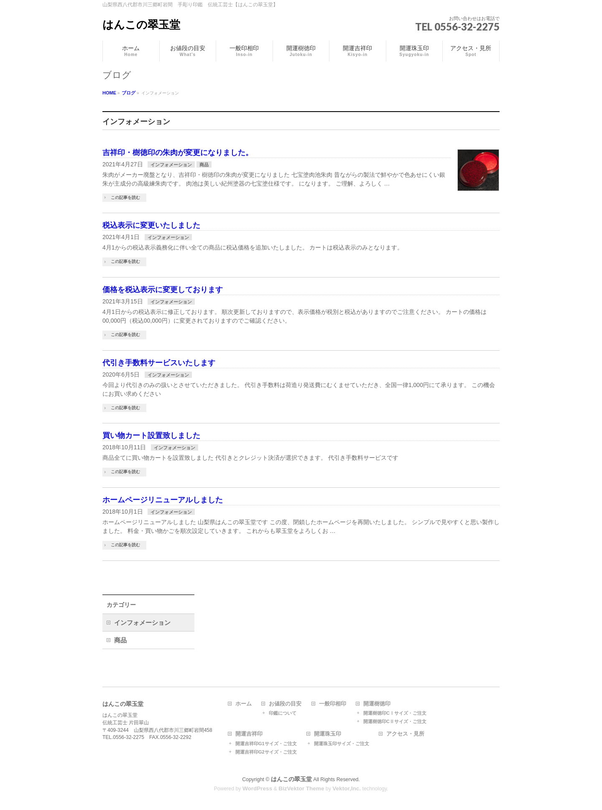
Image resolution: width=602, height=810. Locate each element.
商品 (204, 164)
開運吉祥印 (249, 734)
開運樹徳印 (376, 704)
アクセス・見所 (405, 734)
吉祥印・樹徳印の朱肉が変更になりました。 (177, 152)
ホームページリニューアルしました (162, 500)
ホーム (243, 704)
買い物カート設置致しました (151, 435)
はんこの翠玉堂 (141, 24)
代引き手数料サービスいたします (158, 363)
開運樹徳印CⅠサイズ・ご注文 (394, 713)
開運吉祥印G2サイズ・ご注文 (266, 751)
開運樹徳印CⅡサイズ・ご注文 (394, 721)
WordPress (257, 788)
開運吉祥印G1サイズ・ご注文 (266, 743)
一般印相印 (332, 704)
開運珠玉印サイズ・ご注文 (341, 743)
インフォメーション (171, 164)
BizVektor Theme (301, 788)
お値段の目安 (285, 704)
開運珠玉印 (327, 734)
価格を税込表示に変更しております (162, 289)
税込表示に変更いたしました (151, 225)
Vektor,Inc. (346, 788)
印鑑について (282, 713)
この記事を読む (125, 197)
